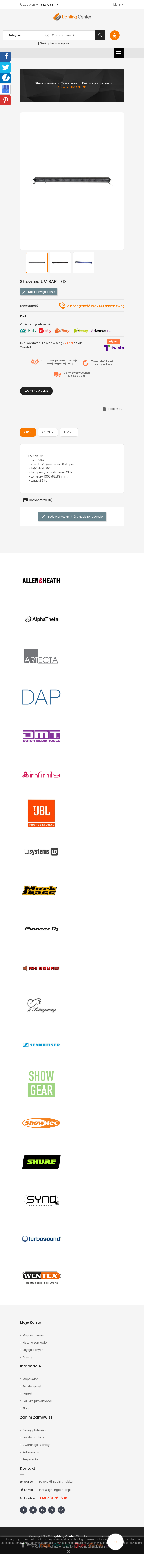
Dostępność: (29, 306)
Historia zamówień (36, 1342)
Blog (26, 1408)
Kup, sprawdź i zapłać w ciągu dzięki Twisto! (51, 345)
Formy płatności (34, 1430)
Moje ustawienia (34, 1335)
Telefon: (28, 1498)
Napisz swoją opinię (38, 292)
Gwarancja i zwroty (36, 1445)
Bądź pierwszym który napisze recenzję (72, 517)
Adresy (27, 1357)
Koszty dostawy (34, 1437)
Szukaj (100, 35)
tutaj (108, 1546)
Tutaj (49, 363)
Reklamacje (31, 1452)
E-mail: (27, 1490)
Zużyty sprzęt (32, 1386)
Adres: (26, 1482)
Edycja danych (33, 1350)
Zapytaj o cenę (36, 391)
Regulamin (30, 1459)
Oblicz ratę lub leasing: (37, 324)
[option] (37, 262)
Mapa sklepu (31, 1379)
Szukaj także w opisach (54, 43)
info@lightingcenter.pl (55, 1490)
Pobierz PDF (113, 409)
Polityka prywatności (37, 1401)
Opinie (69, 432)
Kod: (23, 316)
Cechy (47, 432)
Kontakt (28, 1394)
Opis (28, 432)
